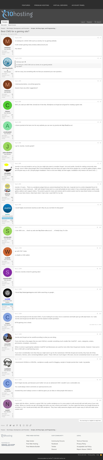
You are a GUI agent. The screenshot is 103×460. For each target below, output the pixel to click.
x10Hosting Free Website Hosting (6, 436)
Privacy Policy (81, 444)
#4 (100, 101)
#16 (100, 359)
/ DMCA (89, 449)
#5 (100, 122)
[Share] (98, 38)
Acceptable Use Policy (84, 446)
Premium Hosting (41, 5)
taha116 (7, 194)
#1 (100, 37)
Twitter (54, 446)
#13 (100, 289)
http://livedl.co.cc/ (67, 125)
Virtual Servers (60, 5)
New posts (4, 25)
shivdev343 (7, 237)
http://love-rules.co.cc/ (45, 230)
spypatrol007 (7, 278)
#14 (100, 313)
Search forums (12, 25)
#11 (100, 248)
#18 (100, 400)
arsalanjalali (8, 132)
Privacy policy (91, 455)
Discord (54, 449)
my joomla (86, 362)
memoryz (4, 34)
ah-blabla (7, 173)
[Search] (98, 22)
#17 (100, 379)
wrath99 (7, 258)
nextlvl (7, 410)
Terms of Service (82, 441)
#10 (100, 227)
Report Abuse (81, 449)
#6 (100, 142)
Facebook (55, 444)
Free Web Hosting (32, 444)
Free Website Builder (33, 446)
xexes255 (7, 344)
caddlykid (7, 369)
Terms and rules (82, 455)
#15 (100, 334)
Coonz (7, 323)
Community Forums (58, 441)
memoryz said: (20, 62)
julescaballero (7, 152)
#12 (100, 268)
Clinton (7, 111)
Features (26, 5)
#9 (100, 204)
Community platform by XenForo (51, 458)
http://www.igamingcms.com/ (28, 292)
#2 (100, 58)
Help (98, 455)
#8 (100, 184)
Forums (4, 22)
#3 (100, 81)
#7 (100, 163)
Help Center (30, 441)
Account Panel (78, 5)
